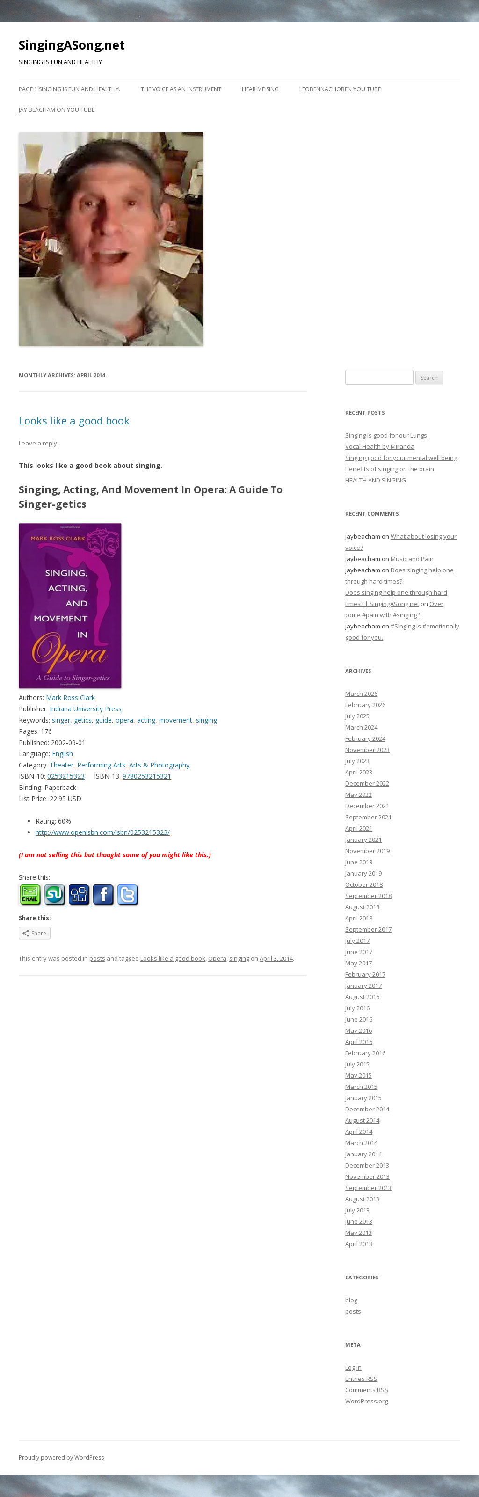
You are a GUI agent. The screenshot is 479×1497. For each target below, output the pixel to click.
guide (103, 720)
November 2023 (367, 749)
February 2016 (365, 1053)
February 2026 (365, 705)
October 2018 (364, 884)
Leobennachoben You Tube (340, 89)
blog (351, 1300)
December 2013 (367, 1165)
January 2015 (363, 1098)
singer (61, 720)
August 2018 (362, 907)
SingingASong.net (72, 45)
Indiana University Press (86, 708)
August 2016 (362, 997)
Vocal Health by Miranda (379, 446)
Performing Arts (101, 764)
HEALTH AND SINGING (375, 480)
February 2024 (365, 738)
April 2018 (358, 918)
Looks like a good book (74, 420)
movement (175, 720)
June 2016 (358, 1019)
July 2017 (357, 940)
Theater (61, 764)
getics (83, 720)
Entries (361, 1378)
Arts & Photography (159, 764)
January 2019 (363, 873)
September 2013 (368, 1187)
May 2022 (358, 794)
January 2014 (363, 1154)
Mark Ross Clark (70, 697)
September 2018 (368, 895)
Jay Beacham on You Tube (56, 110)
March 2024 (361, 727)
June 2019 (358, 862)
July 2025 (357, 716)
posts (97, 958)
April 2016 (358, 1041)
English (62, 753)
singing (206, 720)
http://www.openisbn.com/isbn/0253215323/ (103, 832)
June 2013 (358, 1221)
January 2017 (363, 985)
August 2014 (362, 1120)
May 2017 (358, 963)
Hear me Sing (260, 89)
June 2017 (358, 952)
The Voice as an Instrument (181, 89)
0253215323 (66, 776)
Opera (217, 958)
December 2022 (367, 783)
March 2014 (361, 1143)
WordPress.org (366, 1401)
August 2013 (362, 1199)
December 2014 (367, 1109)
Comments (366, 1390)
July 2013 (357, 1210)
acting (146, 720)
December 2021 (367, 806)
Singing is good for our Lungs (386, 435)
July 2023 (357, 761)
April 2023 (358, 772)
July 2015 (357, 1064)
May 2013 (358, 1232)
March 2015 (361, 1086)
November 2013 (367, 1176)
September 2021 (368, 817)
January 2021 (363, 839)
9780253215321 (147, 776)
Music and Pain (412, 559)
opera (124, 720)
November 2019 (367, 851)
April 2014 (358, 1131)
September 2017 (368, 929)
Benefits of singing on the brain (389, 469)
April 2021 (358, 828)
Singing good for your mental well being (401, 457)
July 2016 (357, 1008)
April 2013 (358, 1244)
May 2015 (358, 1075)
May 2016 (358, 1030)
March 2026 (361, 693)
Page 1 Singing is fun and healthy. (69, 89)
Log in (353, 1367)
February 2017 (365, 974)
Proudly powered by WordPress (61, 1457)
